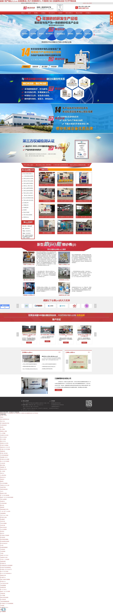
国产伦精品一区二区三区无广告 (6, 569)
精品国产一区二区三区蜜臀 (5, 591)
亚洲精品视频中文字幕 (4, 509)
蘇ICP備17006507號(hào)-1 (54, 408)
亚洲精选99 (2, 479)
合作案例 (60, 12)
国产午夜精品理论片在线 (4, 423)
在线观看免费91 (3, 561)
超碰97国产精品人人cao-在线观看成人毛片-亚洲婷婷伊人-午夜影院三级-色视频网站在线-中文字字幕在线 (38, 1)
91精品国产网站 (3, 487)
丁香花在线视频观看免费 (4, 601)
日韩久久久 (2, 473)
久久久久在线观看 (3, 529)
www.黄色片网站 (3, 475)
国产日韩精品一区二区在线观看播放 (6, 603)
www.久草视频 (2, 433)
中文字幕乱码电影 (3, 503)
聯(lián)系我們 (89, 3)
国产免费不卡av (3, 577)
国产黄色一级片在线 (3, 453)
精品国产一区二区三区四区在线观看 (6, 497)
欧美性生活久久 (3, 477)
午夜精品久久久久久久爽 (4, 485)
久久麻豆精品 (2, 549)
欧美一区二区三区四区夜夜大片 (6, 573)
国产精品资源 (2, 537)
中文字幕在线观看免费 (4, 455)
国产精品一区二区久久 (4, 607)
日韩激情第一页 (3, 467)
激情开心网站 (2, 465)
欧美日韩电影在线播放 (4, 539)
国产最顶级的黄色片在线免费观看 (6, 565)
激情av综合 (2, 505)
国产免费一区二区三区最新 (5, 449)
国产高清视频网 (3, 611)
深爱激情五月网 (3, 575)
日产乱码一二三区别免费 (4, 559)
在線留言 (84, 3)
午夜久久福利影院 (3, 499)
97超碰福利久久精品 (3, 557)
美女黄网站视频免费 (3, 547)
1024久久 (1, 491)
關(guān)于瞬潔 (79, 12)
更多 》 (60, 352)
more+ (89, 169)
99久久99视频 (2, 595)
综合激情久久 (2, 501)
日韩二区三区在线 (3, 437)
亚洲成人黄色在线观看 (4, 597)
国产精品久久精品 (3, 517)
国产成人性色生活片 (3, 543)
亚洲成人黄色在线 (3, 527)
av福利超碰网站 (3, 513)
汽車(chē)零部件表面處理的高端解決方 (30, 364)
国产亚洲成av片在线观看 (4, 535)
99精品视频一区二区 (3, 457)
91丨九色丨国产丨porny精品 (5, 511)
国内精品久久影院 (3, 493)
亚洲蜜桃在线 (2, 451)
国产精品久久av (3, 581)
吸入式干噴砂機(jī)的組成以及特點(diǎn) (30, 368)
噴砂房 (29, 12)
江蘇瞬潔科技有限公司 (55, 406)
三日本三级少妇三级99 (4, 583)
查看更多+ (29, 342)
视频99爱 (1, 481)
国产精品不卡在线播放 (4, 445)
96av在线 (1, 545)
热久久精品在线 (3, 599)
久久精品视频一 (3, 551)
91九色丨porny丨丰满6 (4, 515)
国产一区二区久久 (3, 589)
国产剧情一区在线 (3, 415)
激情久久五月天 (3, 441)
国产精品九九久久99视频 (4, 459)
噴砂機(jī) (36, 12)
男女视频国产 (2, 519)
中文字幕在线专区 (3, 425)
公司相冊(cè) (88, 12)
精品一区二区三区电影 (4, 571)
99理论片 (1, 417)
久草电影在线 (2, 593)
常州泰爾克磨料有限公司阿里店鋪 (57, 404)
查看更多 (58, 389)
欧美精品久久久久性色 (4, 443)
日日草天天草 (2, 521)
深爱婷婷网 (2, 507)
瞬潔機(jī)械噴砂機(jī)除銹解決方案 (29, 366)
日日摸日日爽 (2, 525)
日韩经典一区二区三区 (4, 555)
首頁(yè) (23, 12)
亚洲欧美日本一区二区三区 (5, 447)
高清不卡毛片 (2, 421)
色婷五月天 (2, 533)
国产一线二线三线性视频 (4, 495)
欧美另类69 (2, 531)
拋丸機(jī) (43, 12)
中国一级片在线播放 (3, 483)
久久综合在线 (2, 463)
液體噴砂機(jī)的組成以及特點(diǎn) (48, 366)
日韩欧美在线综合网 (3, 489)
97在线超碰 (2, 605)
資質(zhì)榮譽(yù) (69, 12)
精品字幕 (1, 427)
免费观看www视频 (3, 431)
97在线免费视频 (3, 585)
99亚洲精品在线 (3, 587)
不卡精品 (1, 553)
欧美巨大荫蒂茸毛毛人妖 (4, 419)
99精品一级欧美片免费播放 (5, 579)
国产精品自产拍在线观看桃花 (5, 567)
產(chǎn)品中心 (52, 12)
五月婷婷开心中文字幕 (4, 435)
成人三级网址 (2, 429)
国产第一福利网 (3, 439)
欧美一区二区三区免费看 (4, 461)
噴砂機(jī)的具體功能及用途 (47, 368)
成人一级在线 (2, 471)
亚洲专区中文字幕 (3, 469)
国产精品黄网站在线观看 (4, 541)
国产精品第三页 (3, 563)
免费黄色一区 (2, 609)
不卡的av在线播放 (3, 523)
